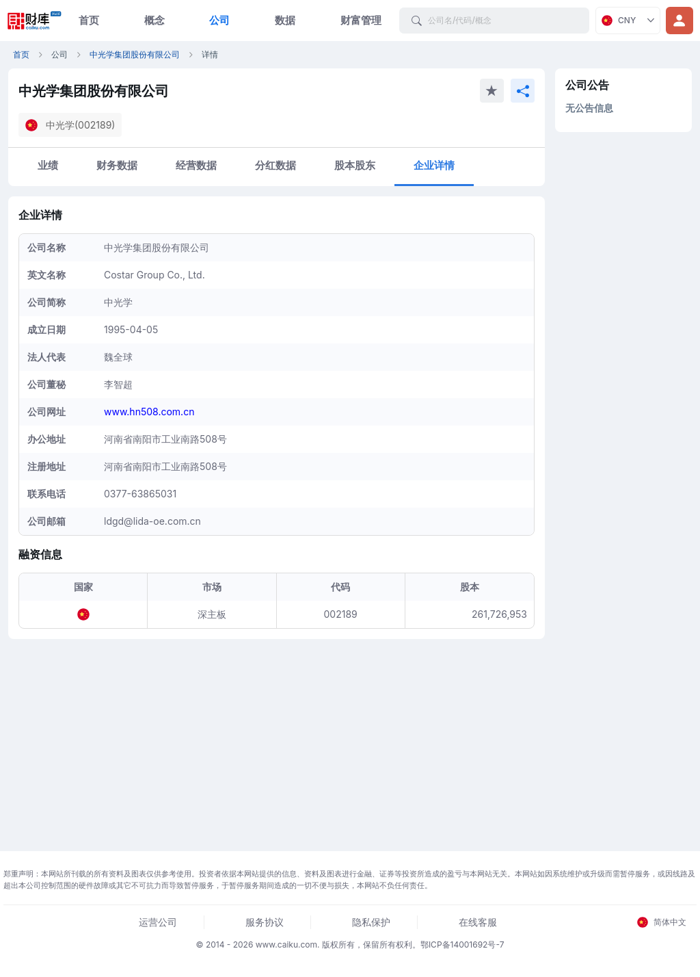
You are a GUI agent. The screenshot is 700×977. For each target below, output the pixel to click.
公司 (219, 20)
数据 (285, 20)
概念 (154, 20)
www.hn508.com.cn (149, 411)
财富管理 (360, 20)
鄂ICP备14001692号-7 (462, 944)
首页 (89, 20)
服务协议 (264, 922)
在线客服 (478, 922)
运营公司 (158, 922)
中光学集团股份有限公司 (135, 54)
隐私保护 (371, 922)
